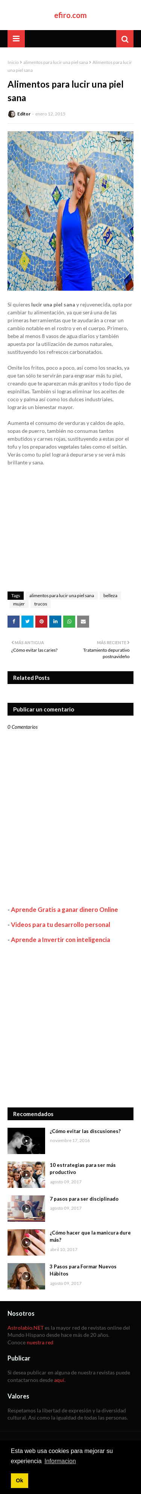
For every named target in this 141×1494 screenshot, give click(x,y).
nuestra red (40, 1342)
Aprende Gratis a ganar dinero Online (64, 909)
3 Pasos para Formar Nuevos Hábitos (83, 1270)
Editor (23, 114)
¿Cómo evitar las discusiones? (85, 1131)
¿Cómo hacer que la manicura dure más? (90, 1236)
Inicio (13, 62)
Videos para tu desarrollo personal (60, 924)
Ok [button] (19, 1480)
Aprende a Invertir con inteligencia (60, 939)
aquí (59, 1380)
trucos (40, 604)
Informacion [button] (60, 1461)
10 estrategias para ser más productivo (83, 1168)
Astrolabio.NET (26, 1327)
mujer (19, 604)
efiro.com (70, 15)
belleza (110, 595)
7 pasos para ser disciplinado (84, 1199)
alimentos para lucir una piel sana (55, 62)
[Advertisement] (70, 1025)
